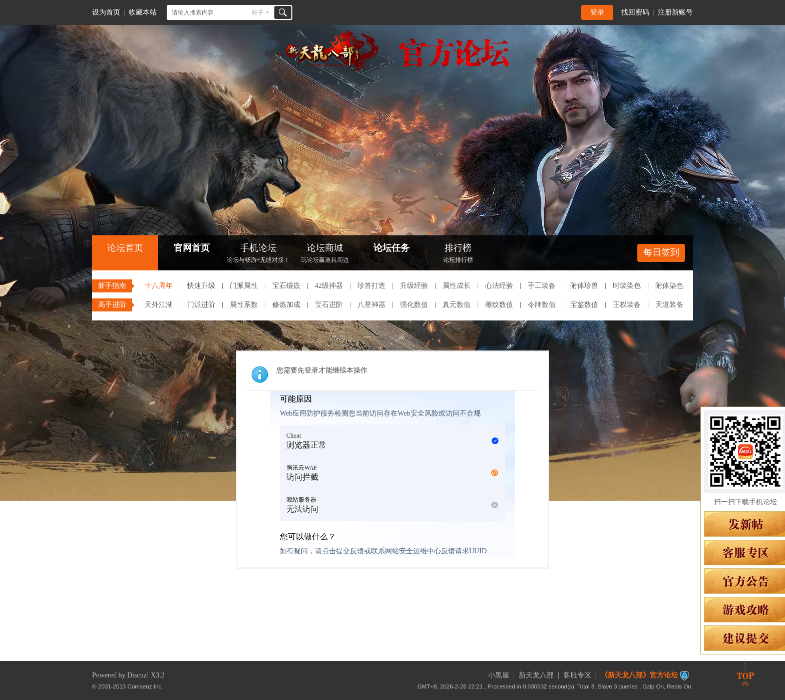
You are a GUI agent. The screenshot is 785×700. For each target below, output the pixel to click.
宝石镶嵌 (286, 285)
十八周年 (159, 285)
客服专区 (577, 675)
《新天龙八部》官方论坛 (639, 675)
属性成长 (457, 285)
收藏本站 (143, 12)
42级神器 (329, 285)
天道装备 (669, 304)
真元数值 (457, 304)
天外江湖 (159, 304)
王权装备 (627, 304)
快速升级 (201, 285)
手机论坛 (258, 254)
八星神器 (371, 304)
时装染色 (627, 285)
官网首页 (192, 248)
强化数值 (414, 304)
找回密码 (635, 12)
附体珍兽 (584, 285)
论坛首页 (125, 248)
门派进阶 (201, 304)
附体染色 (669, 285)
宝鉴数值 (584, 304)
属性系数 (244, 304)
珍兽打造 (371, 285)
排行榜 (458, 254)
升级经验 (414, 285)
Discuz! (138, 675)
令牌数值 (542, 304)
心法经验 (499, 285)
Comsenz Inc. (145, 686)
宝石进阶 (329, 304)
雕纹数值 (499, 304)
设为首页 (106, 12)
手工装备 (542, 285)
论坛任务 (391, 248)
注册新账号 (675, 12)
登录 (597, 12)
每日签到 (661, 252)
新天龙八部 (536, 675)
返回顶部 (745, 672)
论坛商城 (325, 254)
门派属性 (244, 285)
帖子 (258, 12)
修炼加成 (286, 304)
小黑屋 (498, 675)
